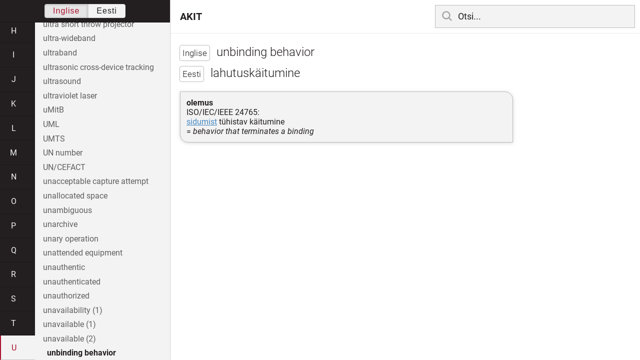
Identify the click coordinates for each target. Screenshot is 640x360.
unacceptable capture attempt (95, 181)
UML (51, 124)
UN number (62, 153)
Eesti (106, 10)
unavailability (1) (72, 310)
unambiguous (67, 210)
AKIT (191, 16)
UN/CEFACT (64, 167)
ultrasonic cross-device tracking (98, 67)
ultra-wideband (69, 38)
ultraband (60, 53)
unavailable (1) (69, 324)
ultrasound (62, 81)
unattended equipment (82, 253)
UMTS (54, 139)
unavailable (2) (69, 339)
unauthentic (64, 267)
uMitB (53, 109)
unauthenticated (71, 281)
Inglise (66, 10)
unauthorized (66, 295)
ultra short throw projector (88, 24)
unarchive (60, 224)
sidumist (201, 121)
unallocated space (75, 195)
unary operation (70, 239)
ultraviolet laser (70, 95)
